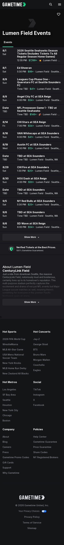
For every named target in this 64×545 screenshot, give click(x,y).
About (6, 436)
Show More (32, 237)
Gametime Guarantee (45, 441)
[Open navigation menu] (59, 4)
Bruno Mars (39, 354)
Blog (5, 441)
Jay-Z (36, 339)
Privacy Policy (32, 517)
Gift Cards (8, 462)
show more (32, 302)
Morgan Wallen (41, 359)
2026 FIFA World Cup (14, 339)
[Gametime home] (16, 4)
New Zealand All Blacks (16, 373)
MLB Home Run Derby (14, 368)
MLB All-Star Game (13, 349)
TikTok (37, 389)
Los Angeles (9, 389)
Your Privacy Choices (29, 511)
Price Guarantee (42, 447)
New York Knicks (12, 363)
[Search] (50, 4)
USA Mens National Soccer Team (13, 356)
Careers (7, 447)
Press (6, 452)
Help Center (39, 436)
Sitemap (31, 528)
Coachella (39, 365)
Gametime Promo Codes (16, 457)
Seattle (6, 400)
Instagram (38, 394)
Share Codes (40, 452)
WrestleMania (10, 344)
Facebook (38, 405)
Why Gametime (11, 472)
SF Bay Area (9, 394)
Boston (6, 420)
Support (7, 467)
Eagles (37, 370)
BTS (35, 349)
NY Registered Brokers (45, 457)
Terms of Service (32, 522)
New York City (10, 410)
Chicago (7, 415)
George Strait (40, 344)
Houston (7, 405)
